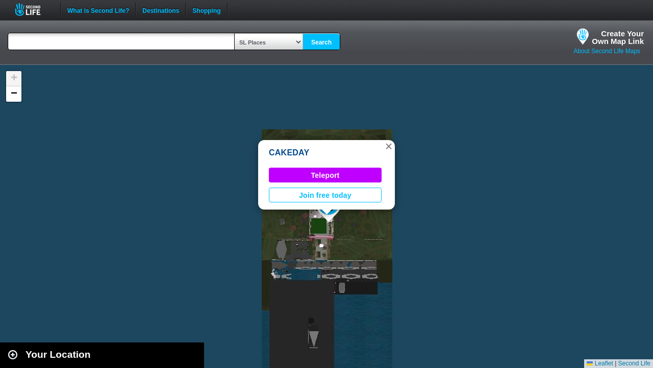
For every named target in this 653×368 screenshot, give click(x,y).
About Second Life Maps (606, 51)
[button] (389, 146)
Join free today (325, 195)
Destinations (160, 9)
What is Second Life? (98, 9)
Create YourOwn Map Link (618, 37)
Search (321, 42)
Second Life (33, 9)
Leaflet (600, 363)
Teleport (325, 175)
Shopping (206, 9)
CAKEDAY (289, 152)
